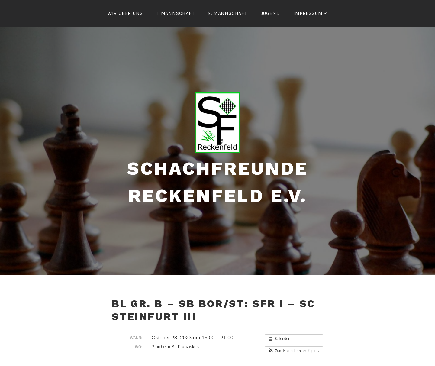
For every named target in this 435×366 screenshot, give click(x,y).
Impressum (307, 13)
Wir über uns (125, 13)
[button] (294, 351)
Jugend (270, 13)
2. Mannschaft (227, 13)
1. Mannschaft (175, 13)
